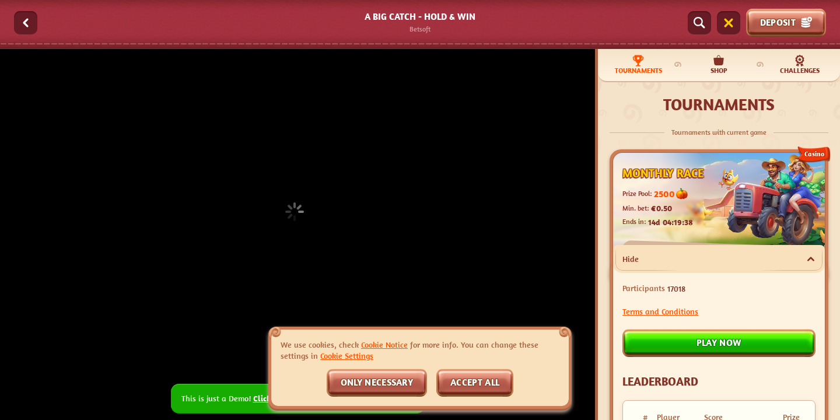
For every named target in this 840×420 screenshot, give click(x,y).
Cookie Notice (384, 344)
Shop (718, 65)
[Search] (699, 22)
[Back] (25, 22)
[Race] (728, 22)
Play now (719, 342)
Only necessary (377, 382)
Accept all (474, 382)
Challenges (800, 65)
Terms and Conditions (660, 311)
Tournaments (638, 65)
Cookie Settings (346, 355)
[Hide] (811, 259)
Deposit (786, 22)
